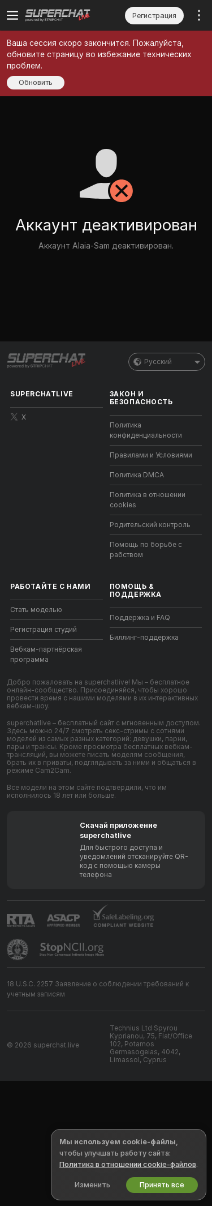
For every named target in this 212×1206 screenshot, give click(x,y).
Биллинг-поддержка (144, 638)
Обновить (36, 82)
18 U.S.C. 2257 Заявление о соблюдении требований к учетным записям (98, 989)
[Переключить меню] (12, 15)
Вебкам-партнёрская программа (46, 654)
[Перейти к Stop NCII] (73, 949)
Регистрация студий (43, 630)
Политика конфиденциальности (146, 430)
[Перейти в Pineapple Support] (19, 949)
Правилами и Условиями (151, 455)
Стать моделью (36, 610)
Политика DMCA (137, 475)
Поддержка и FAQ (140, 618)
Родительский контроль (150, 525)
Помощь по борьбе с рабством (146, 550)
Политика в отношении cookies (147, 500)
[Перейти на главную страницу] (65, 15)
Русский (166, 362)
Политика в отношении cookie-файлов (127, 1164)
